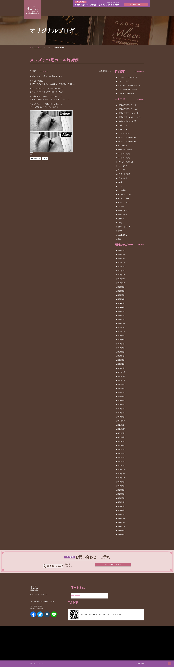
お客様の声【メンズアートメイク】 (130, 117)
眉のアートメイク (124, 227)
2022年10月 (122, 380)
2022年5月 (121, 401)
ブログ (120, 182)
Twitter (40, 617)
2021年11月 (121, 425)
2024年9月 (121, 287)
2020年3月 (121, 506)
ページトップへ (168, 661)
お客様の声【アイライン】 (127, 105)
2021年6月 (121, 445)
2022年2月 (121, 413)
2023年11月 (121, 327)
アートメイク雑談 (124, 158)
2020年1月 (121, 514)
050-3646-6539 (110, 4)
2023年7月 (121, 344)
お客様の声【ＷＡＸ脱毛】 (127, 121)
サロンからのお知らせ (126, 162)
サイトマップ (49, 663)
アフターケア (122, 146)
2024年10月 (122, 283)
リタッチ (121, 206)
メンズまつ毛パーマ (43, 47)
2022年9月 (121, 384)
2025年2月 (121, 267)
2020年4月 (121, 502)
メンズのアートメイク (126, 194)
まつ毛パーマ (122, 129)
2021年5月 (121, 449)
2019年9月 (121, 530)
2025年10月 (122, 263)
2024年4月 (121, 307)
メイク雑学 (122, 190)
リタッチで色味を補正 (126, 93)
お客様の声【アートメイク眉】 (129, 113)
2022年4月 (121, 405)
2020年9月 (121, 482)
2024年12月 (122, 275)
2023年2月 (121, 364)
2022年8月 (121, 388)
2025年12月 (122, 254)
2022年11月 (121, 376)
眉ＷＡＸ (121, 231)
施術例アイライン (124, 214)
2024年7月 (121, 295)
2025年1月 (121, 271)
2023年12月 (122, 323)
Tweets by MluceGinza (79, 593)
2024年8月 (121, 291)
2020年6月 (121, 494)
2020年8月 (121, 486)
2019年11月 (121, 522)
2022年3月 (121, 409)
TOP (31, 47)
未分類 (120, 223)
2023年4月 (121, 356)
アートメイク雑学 (124, 154)
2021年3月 (121, 457)
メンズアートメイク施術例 (127, 89)
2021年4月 (121, 453)
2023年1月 (121, 368)
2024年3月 (121, 311)
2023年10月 (122, 331)
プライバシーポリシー (36, 663)
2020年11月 (121, 474)
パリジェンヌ (122, 178)
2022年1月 (121, 417)
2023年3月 (121, 360)
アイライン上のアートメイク (128, 137)
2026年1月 (121, 250)
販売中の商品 (122, 235)
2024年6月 (121, 299)
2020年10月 (122, 478)
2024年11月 (121, 279)
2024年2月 (121, 315)
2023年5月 (121, 352)
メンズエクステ (123, 202)
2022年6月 (121, 396)
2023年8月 (121, 340)
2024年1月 (121, 319)
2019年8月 (121, 534)
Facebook (33, 617)
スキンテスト (122, 170)
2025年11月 (121, 258)
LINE (54, 617)
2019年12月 (122, 518)
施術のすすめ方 (123, 210)
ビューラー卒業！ (124, 81)
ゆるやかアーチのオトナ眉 (127, 77)
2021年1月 (121, 466)
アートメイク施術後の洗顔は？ (129, 85)
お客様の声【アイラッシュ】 (128, 109)
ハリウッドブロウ (124, 174)
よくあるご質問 (123, 133)
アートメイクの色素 (125, 150)
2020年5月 (121, 498)
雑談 (119, 239)
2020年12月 (122, 470)
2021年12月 (122, 421)
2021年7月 (121, 441)
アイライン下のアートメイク (128, 141)
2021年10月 (122, 429)
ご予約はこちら (136, 3)
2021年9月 (121, 433)
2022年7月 (121, 392)
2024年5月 (121, 303)
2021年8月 (121, 437)
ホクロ (120, 186)
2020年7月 (121, 490)
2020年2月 (121, 510)
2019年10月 (122, 526)
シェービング (122, 166)
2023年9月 (121, 336)
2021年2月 (121, 461)
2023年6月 (121, 348)
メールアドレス (47, 617)
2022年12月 (122, 372)
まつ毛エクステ (123, 125)
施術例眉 (121, 219)
